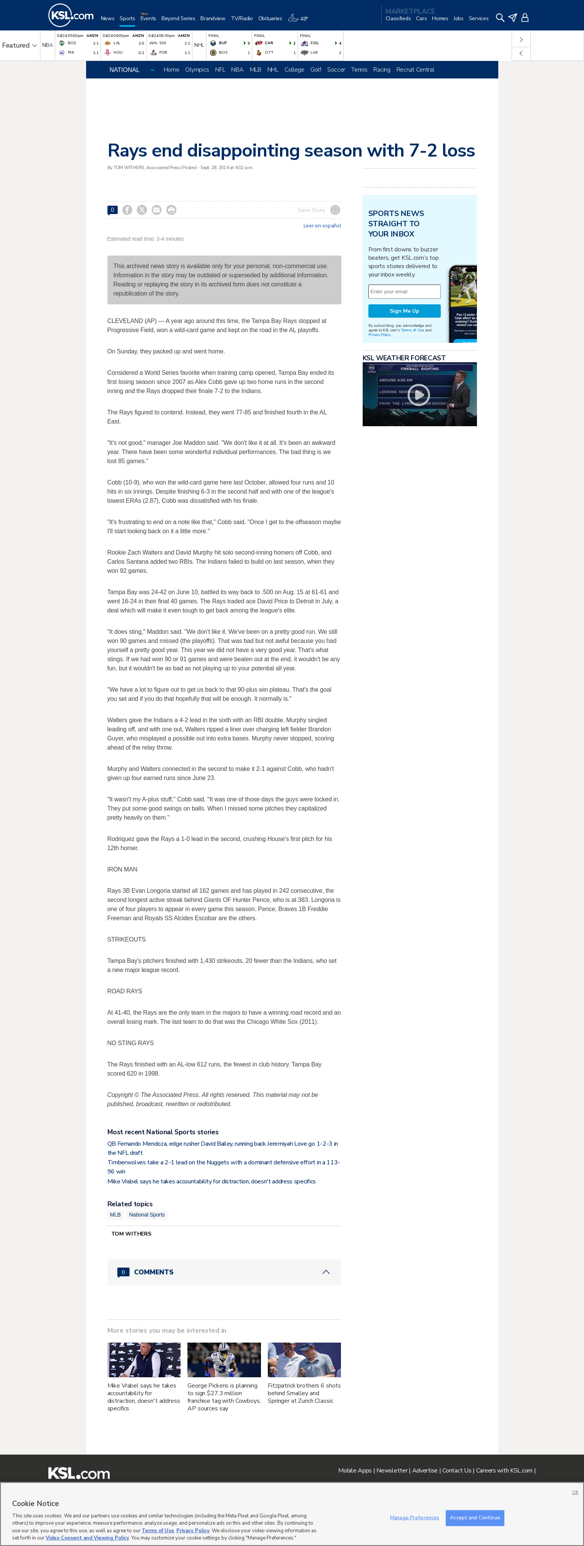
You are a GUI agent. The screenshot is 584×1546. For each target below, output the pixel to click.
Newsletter (391, 1470)
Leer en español (322, 226)
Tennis (359, 70)
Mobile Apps (355, 1470)
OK (575, 1492)
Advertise (425, 1470)
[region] (292, 1514)
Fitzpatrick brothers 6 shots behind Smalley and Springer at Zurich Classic (304, 1393)
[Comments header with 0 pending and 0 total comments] (224, 1272)
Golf (315, 70)
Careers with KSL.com (504, 1470)
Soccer (336, 70)
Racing (381, 70)
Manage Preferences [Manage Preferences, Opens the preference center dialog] (414, 1517)
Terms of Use (412, 330)
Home (171, 70)
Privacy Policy (379, 334)
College (294, 70)
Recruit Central (415, 70)
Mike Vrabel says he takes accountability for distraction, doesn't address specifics (211, 1181)
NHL (272, 70)
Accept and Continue (475, 1517)
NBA (237, 70)
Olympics (197, 70)
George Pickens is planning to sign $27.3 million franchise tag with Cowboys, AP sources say (224, 1397)
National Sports (147, 1215)
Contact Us (456, 1470)
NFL (220, 70)
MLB (255, 70)
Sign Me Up (404, 311)
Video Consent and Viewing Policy (87, 1538)
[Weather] (301, 21)
